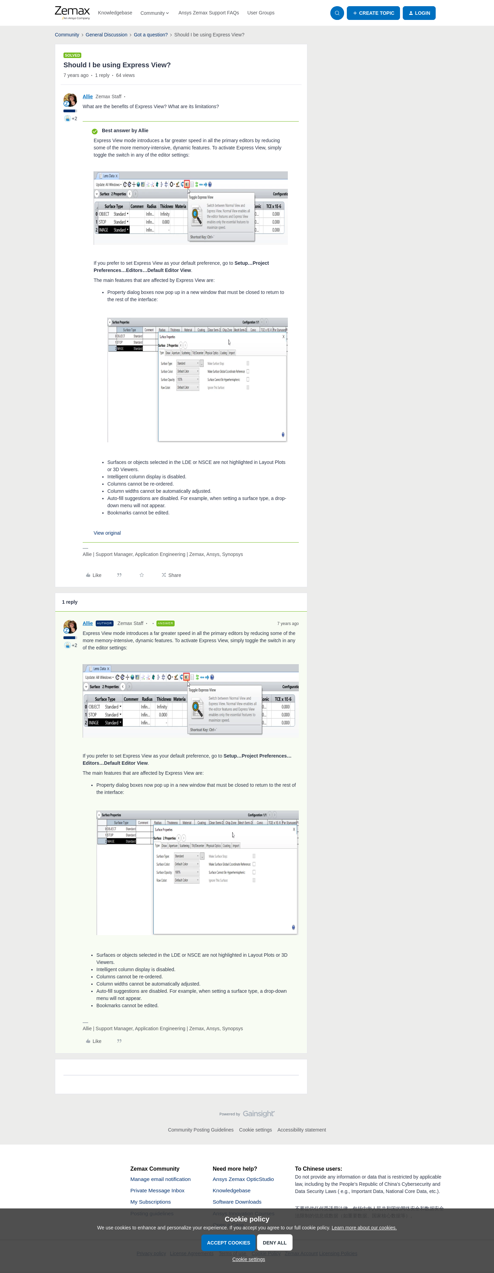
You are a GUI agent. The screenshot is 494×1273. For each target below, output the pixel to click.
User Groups (260, 12)
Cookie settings (255, 1130)
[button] (373, 13)
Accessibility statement (302, 1130)
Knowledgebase (115, 12)
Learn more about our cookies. (364, 1227)
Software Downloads (238, 1202)
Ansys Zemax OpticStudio (244, 1179)
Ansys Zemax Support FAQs (208, 12)
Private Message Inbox (158, 1191)
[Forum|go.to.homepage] (72, 13)
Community (67, 34)
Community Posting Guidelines (201, 1130)
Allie (88, 96)
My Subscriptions (151, 1202)
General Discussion (106, 34)
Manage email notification (161, 1179)
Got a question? (151, 34)
